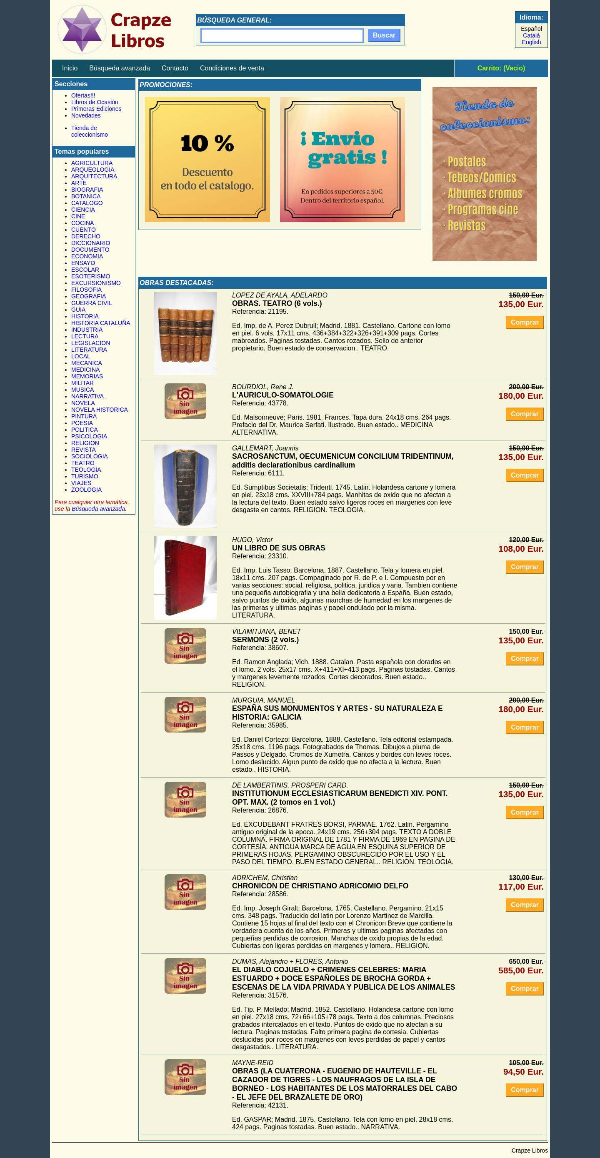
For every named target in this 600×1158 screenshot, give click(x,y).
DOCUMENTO (90, 249)
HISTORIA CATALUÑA (100, 323)
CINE (78, 216)
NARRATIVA (87, 396)
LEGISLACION (90, 343)
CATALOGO (87, 203)
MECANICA (86, 363)
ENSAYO (83, 263)
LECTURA (84, 336)
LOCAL (80, 356)
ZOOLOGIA (86, 489)
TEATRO (83, 463)
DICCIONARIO (90, 243)
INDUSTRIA (86, 329)
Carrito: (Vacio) (501, 68)
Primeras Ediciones (96, 108)
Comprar (525, 322)
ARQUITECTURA (94, 176)
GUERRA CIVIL (91, 303)
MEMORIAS (87, 376)
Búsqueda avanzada (119, 68)
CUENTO (83, 229)
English (531, 42)
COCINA (82, 223)
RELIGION (85, 443)
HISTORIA (85, 316)
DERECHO (85, 236)
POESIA (82, 423)
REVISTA (83, 449)
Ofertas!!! (83, 95)
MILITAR (82, 383)
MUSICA (82, 389)
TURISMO (84, 476)
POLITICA (84, 429)
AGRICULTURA (91, 163)
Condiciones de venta (232, 68)
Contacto (175, 68)
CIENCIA (83, 209)
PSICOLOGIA (89, 436)
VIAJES (81, 483)
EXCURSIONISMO (96, 283)
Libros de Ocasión (94, 102)
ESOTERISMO (90, 276)
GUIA (78, 309)
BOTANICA (86, 196)
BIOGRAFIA (87, 189)
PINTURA (84, 416)
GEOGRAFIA (88, 296)
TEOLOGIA (86, 469)
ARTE (79, 183)
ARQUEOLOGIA (92, 169)
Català (531, 35)
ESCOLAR (85, 269)
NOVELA (83, 403)
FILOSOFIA (86, 289)
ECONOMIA (87, 256)
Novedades (86, 115)
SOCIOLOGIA (89, 456)
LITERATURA (89, 349)
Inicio (70, 68)
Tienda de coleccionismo (89, 131)
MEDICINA (85, 369)
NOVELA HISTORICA (99, 409)
